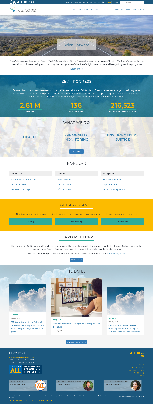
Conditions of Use (136, 370)
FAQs (76, 2)
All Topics (76, 152)
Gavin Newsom (17, 385)
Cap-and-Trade (110, 184)
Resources (96, 9)
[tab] (103, 2)
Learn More (76, 69)
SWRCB (49, 400)
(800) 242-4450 (14, 358)
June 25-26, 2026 (116, 254)
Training (30, 221)
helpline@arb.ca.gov (27, 358)
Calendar (69, 2)
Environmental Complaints (23, 179)
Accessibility (138, 365)
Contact (82, 2)
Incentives (123, 221)
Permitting (76, 221)
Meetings (76, 260)
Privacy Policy (138, 368)
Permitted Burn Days (20, 189)
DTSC (34, 400)
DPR (27, 400)
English (108, 2)
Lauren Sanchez (113, 385)
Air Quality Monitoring (76, 137)
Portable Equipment (112, 179)
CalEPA (11, 400)
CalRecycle (20, 400)
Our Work (83, 9)
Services (107, 9)
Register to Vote (137, 376)
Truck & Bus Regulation (114, 189)
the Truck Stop (64, 184)
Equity (141, 9)
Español (115, 2)
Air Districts (139, 373)
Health (30, 137)
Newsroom (131, 9)
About (74, 9)
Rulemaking (118, 9)
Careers (89, 2)
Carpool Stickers (18, 184)
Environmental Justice (122, 137)
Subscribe (97, 2)
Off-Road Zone (64, 189)
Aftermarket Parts (65, 179)
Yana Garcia (63, 385)
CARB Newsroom (76, 342)
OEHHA (41, 400)
